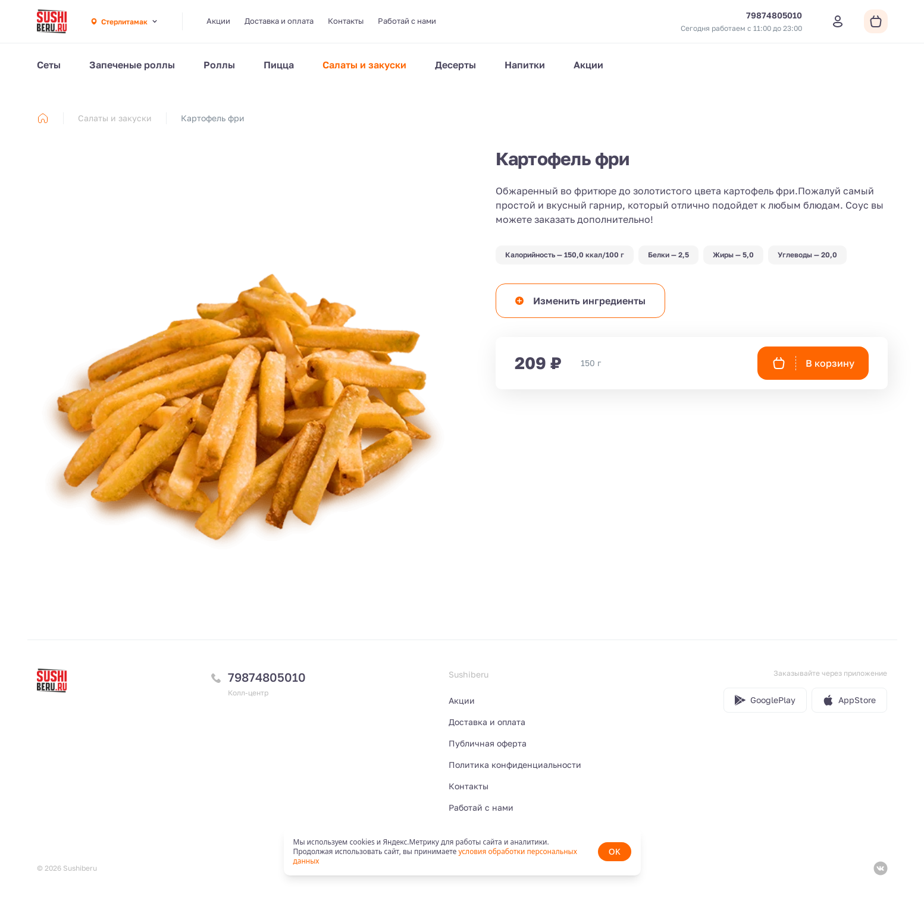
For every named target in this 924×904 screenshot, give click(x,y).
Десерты (455, 65)
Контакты (346, 21)
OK (615, 851)
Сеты (49, 65)
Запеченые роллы (132, 65)
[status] (462, 851)
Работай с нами (407, 21)
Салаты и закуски (364, 65)
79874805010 (267, 677)
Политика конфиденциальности (515, 765)
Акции (218, 21)
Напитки (525, 65)
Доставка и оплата (279, 21)
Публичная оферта (488, 743)
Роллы (219, 65)
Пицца (279, 65)
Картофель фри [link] (213, 118)
